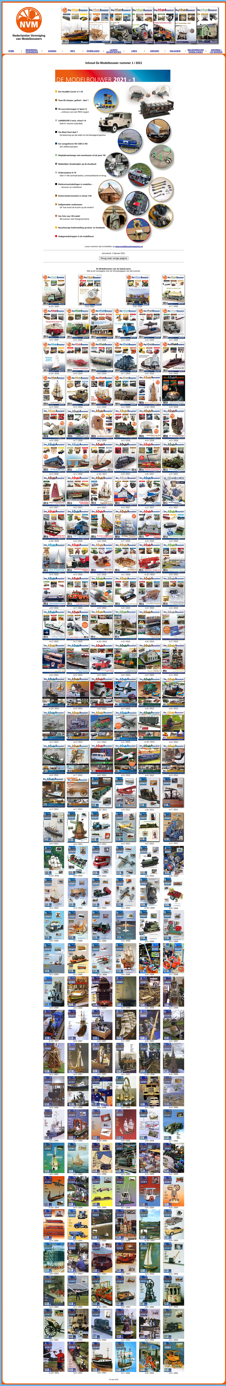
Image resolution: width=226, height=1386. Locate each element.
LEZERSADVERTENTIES (113, 51)
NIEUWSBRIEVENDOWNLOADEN (196, 51)
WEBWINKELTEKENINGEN (32, 51)
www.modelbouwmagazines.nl (129, 246)
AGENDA (52, 51)
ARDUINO (154, 51)
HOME (11, 51)
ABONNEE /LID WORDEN (216, 51)
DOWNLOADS (93, 51)
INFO (72, 51)
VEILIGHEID (175, 51)
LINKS (134, 51)
